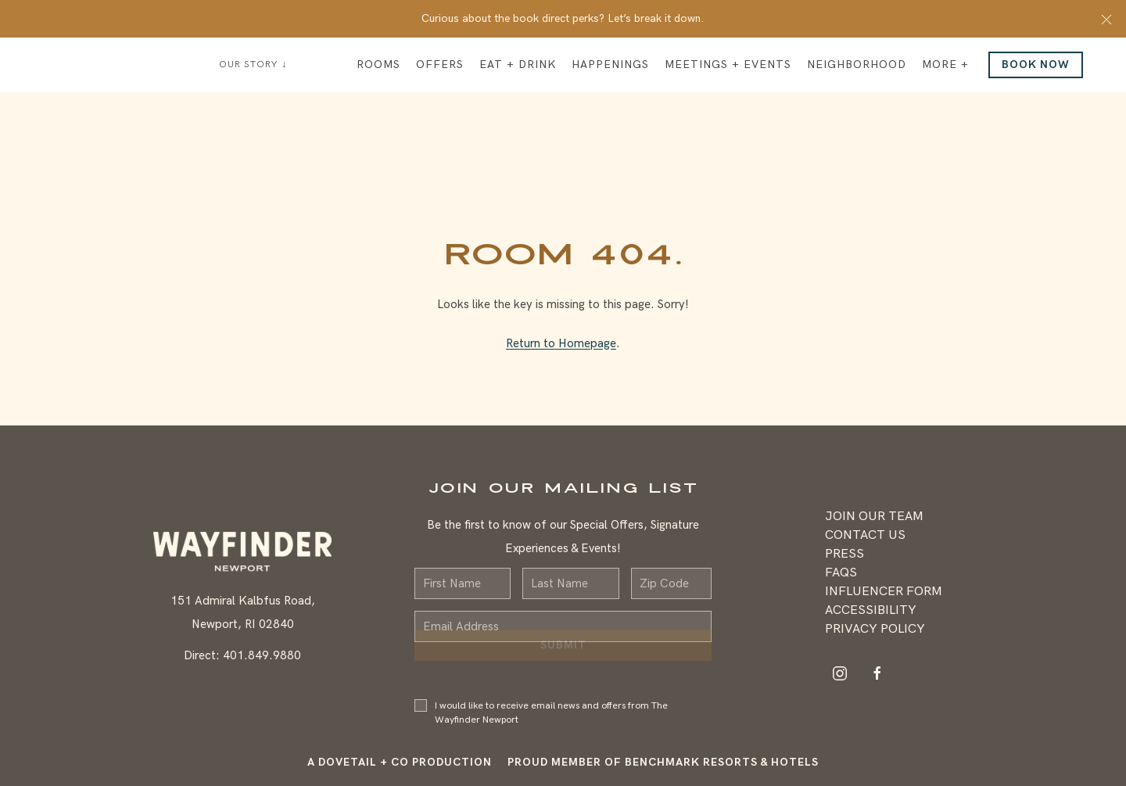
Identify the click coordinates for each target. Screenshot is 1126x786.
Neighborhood (856, 64)
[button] (1106, 19)
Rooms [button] (378, 64)
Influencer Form (883, 591)
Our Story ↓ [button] (253, 64)
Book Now (1036, 64)
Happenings (610, 64)
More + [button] (945, 64)
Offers (440, 64)
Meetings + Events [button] (728, 64)
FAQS (841, 572)
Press (844, 554)
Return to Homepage (561, 343)
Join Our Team (874, 516)
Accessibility (870, 610)
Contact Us (865, 535)
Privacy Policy (875, 629)
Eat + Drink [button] (517, 64)
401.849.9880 (262, 655)
